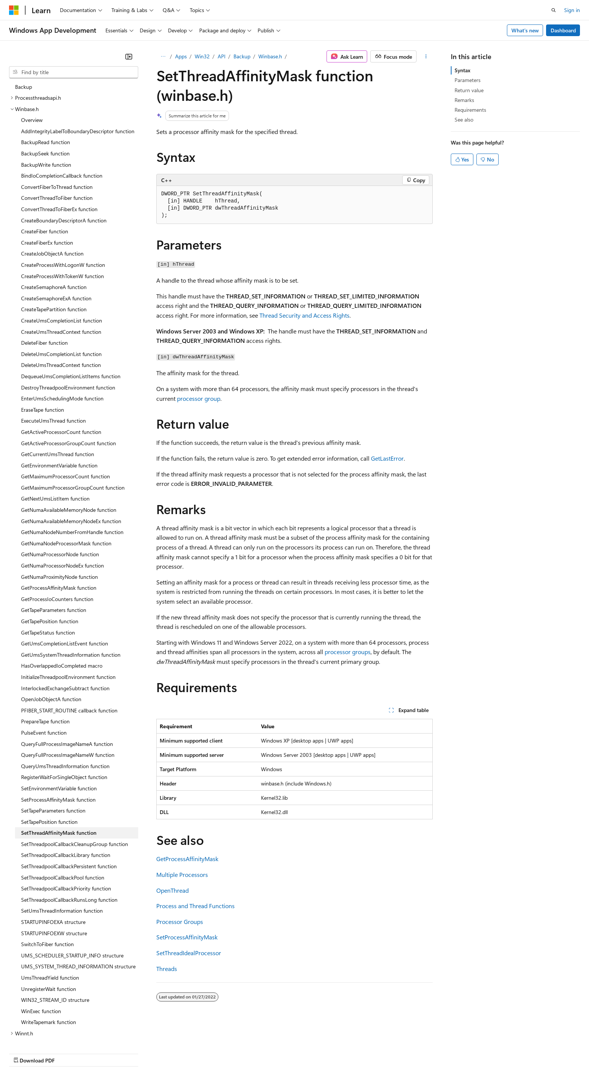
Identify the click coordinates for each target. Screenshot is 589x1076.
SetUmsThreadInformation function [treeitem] (62, 860)
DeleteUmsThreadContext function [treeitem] (61, 314)
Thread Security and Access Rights (304, 315)
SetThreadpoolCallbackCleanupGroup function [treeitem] (74, 793)
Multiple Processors (182, 874)
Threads (166, 969)
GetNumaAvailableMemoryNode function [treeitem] (68, 459)
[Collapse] (128, 56)
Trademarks (312, 1052)
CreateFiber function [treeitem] (44, 180)
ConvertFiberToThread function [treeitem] (57, 136)
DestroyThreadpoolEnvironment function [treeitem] (68, 337)
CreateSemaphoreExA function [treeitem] (56, 247)
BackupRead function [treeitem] (45, 91)
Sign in (572, 10)
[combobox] (73, 72)
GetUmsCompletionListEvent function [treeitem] (64, 593)
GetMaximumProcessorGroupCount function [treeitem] (73, 437)
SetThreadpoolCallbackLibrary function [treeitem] (65, 804)
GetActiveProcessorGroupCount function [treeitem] (68, 392)
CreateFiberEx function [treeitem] (47, 192)
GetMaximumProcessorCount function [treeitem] (65, 425)
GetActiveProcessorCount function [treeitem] (61, 381)
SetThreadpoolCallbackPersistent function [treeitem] (69, 815)
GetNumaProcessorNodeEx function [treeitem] (62, 515)
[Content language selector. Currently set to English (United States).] (43, 1035)
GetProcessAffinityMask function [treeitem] (58, 537)
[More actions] (426, 56)
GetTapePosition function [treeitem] (49, 570)
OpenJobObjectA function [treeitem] (51, 648)
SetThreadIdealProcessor (188, 953)
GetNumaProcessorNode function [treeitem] (60, 503)
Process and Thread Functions (195, 906)
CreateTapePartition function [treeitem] (54, 258)
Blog (103, 1052)
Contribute (134, 1052)
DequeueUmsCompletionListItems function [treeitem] (71, 325)
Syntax (462, 70)
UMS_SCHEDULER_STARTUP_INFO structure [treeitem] (72, 905)
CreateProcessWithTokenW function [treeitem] (62, 225)
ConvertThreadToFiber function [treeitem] (57, 147)
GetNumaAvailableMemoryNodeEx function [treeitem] (71, 470)
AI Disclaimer (24, 1052)
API (222, 56)
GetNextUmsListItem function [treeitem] (55, 448)
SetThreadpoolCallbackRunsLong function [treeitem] (69, 849)
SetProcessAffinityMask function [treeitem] (58, 749)
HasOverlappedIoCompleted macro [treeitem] (61, 615)
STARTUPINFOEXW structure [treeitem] (54, 882)
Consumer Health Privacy (216, 1052)
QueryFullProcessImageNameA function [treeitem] (67, 693)
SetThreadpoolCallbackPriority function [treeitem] (66, 838)
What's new (525, 30)
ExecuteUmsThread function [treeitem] (53, 370)
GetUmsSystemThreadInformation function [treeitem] (71, 604)
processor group (198, 398)
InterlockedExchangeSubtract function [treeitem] (65, 637)
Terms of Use (275, 1052)
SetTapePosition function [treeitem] (49, 771)
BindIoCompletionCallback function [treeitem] (61, 125)
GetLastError (387, 458)
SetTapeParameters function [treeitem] (53, 760)
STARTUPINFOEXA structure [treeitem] (53, 871)
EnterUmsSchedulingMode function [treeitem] (62, 348)
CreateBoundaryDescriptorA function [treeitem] (64, 169)
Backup (241, 56)
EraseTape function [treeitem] (42, 359)
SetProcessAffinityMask (187, 937)
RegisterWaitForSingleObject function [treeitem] (64, 726)
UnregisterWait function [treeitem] (48, 938)
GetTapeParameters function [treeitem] (53, 559)
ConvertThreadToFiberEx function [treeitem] (59, 158)
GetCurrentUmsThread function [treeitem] (57, 403)
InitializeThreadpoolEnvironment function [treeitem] (68, 626)
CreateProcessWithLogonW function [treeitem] (63, 214)
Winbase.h (270, 56)
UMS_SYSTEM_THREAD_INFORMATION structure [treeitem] (78, 915)
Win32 (202, 56)
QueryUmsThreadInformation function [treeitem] (65, 715)
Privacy (164, 1052)
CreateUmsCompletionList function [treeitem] (61, 270)
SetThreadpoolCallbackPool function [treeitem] (62, 827)
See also (464, 119)
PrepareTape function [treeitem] (45, 670)
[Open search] (553, 10)
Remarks (464, 99)
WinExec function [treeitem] (41, 960)
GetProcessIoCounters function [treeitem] (57, 548)
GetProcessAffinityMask (187, 859)
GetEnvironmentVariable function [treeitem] (59, 415)
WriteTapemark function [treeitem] (48, 971)
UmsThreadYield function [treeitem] (50, 927)
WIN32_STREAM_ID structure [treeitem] (55, 949)
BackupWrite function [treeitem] (46, 114)
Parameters (468, 80)
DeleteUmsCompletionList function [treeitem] (61, 303)
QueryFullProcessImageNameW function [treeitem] (67, 704)
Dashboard (563, 30)
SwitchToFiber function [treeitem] (47, 893)
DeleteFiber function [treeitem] (44, 292)
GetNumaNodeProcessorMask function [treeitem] (66, 492)
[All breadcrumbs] (162, 56)
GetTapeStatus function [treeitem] (48, 582)
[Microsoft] (14, 10)
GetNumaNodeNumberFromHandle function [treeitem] (72, 481)
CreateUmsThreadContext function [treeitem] (61, 281)
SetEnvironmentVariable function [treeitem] (59, 737)
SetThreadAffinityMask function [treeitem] (58, 782)
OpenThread (172, 890)
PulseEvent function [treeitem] (44, 682)
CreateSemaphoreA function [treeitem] (54, 236)
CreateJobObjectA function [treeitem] (52, 203)
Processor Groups (179, 921)
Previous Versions (68, 1052)
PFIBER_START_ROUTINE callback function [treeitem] (69, 660)
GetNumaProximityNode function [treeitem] (59, 526)
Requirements (470, 109)
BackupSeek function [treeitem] (45, 103)
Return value (469, 90)
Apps (181, 56)
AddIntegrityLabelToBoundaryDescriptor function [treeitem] (77, 80)
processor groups (348, 652)
